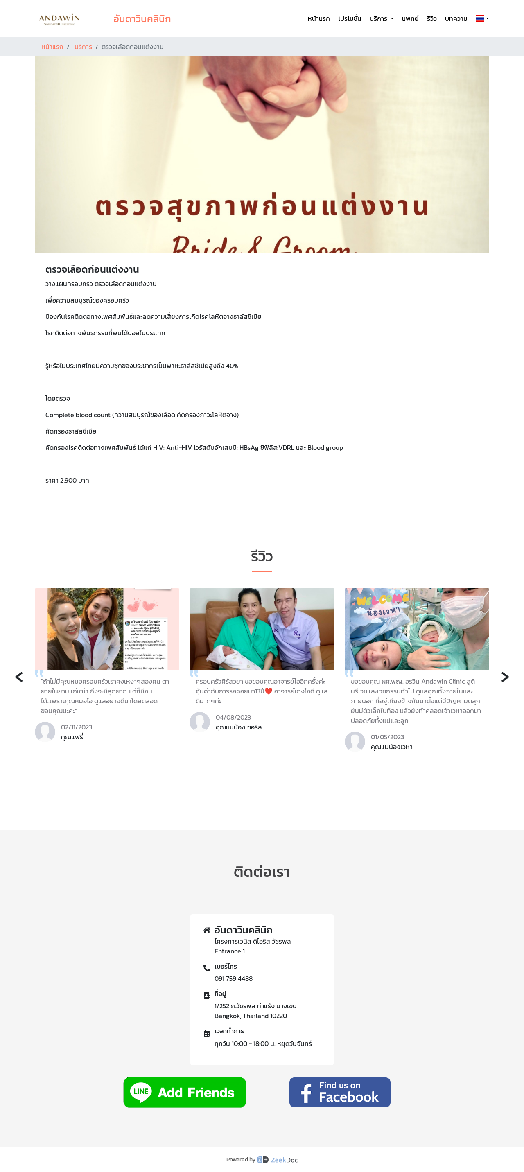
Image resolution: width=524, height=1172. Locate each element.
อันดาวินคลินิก (142, 18)
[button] (480, 18)
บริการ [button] (379, 18)
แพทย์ (410, 18)
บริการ (83, 47)
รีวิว (432, 18)
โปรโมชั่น (349, 18)
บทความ (456, 18)
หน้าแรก (319, 18)
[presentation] (19, 675)
